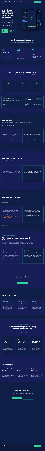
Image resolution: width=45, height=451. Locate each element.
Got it (37, 445)
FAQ (24, 1)
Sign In (32, 1)
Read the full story (5, 145)
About (21, 1)
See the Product (12, 31)
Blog (28, 1)
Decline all (37, 448)
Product (11, 1)
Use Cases (16, 1)
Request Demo (37, 1)
